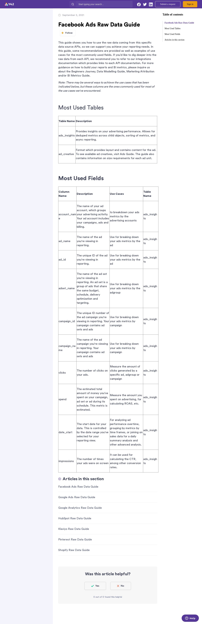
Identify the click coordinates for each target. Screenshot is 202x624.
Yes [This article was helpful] (97, 586)
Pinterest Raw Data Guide (75, 539)
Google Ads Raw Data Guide (76, 497)
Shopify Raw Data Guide (74, 550)
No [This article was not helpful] (122, 586)
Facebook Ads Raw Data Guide (78, 486)
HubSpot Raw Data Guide (74, 518)
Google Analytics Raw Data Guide (80, 507)
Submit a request (167, 4)
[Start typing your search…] (104, 4)
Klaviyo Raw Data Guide (73, 528)
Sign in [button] (190, 4)
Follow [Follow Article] (69, 33)
